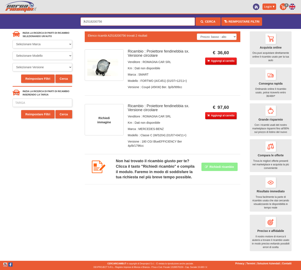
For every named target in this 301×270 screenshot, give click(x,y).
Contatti (286, 263)
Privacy (239, 263)
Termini (250, 263)
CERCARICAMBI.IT (116, 263)
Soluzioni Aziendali (268, 263)
